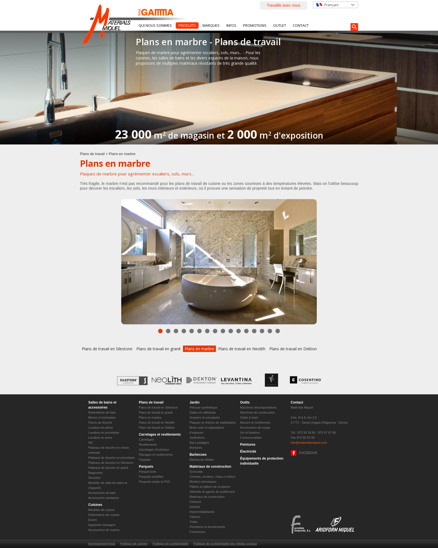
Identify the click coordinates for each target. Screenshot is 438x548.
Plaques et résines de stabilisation (212, 422)
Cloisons (195, 501)
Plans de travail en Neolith (241, 348)
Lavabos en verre (100, 437)
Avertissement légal (101, 543)
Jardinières (196, 437)
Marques (211, 25)
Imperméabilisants (201, 511)
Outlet (279, 25)
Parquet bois (147, 471)
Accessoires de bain (102, 492)
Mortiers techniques (202, 481)
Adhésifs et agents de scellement (211, 491)
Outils (245, 402)
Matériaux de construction (210, 467)
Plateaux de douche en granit (108, 467)
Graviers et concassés (204, 417)
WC (90, 442)
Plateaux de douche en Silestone (110, 462)
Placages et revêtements (156, 454)
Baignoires (95, 472)
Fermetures (197, 531)
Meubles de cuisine (101, 509)
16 (277, 331)
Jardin (194, 402)
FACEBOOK (308, 453)
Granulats (196, 471)
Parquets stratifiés (151, 476)
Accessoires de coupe (255, 427)
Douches (94, 477)
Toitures (194, 516)
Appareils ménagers (102, 525)
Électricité (248, 451)
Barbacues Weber (201, 459)
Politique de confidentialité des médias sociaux (225, 543)
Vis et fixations (250, 432)
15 (270, 331)
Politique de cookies (133, 543)
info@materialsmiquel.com (309, 442)
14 (262, 331)
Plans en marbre (199, 348)
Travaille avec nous (283, 5)
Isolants (194, 506)
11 (238, 331)
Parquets (146, 467)
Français (331, 4)
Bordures (195, 447)
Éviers (92, 520)
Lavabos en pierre (100, 427)
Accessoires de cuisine (104, 530)
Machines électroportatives (258, 407)
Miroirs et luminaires (102, 417)
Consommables (250, 437)
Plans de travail (92, 154)
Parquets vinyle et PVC (154, 481)
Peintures (248, 444)
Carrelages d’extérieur (154, 449)
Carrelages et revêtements (160, 434)
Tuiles (193, 521)
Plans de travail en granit (158, 348)
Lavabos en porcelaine (103, 432)
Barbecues (197, 455)
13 (254, 331)
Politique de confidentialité (170, 543)
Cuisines (95, 505)
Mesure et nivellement (255, 422)
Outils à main (249, 417)
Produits (187, 25)
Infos (231, 25)
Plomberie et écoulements (207, 526)
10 (230, 331)
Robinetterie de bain (102, 412)
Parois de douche (100, 422)
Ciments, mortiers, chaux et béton (212, 476)
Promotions (254, 25)
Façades (145, 459)
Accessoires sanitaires (103, 497)
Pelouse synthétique (203, 407)
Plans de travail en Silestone (107, 348)
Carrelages (146, 439)
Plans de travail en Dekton (293, 348)
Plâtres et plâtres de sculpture (209, 486)
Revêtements (148, 444)
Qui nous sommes (155, 25)
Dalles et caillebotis (202, 412)
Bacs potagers (199, 442)
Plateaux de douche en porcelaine (111, 457)
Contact (301, 25)
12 (246, 331)
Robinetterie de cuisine (104, 514)
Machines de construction (257, 412)
